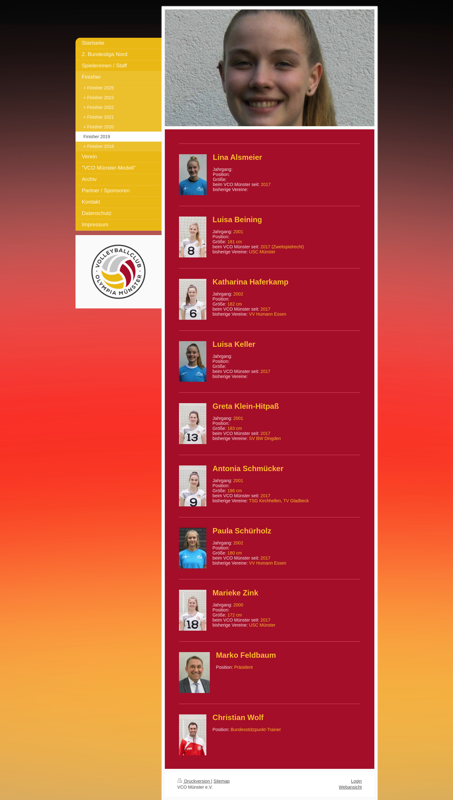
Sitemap (222, 781)
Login (356, 781)
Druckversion (194, 781)
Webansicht (350, 787)
